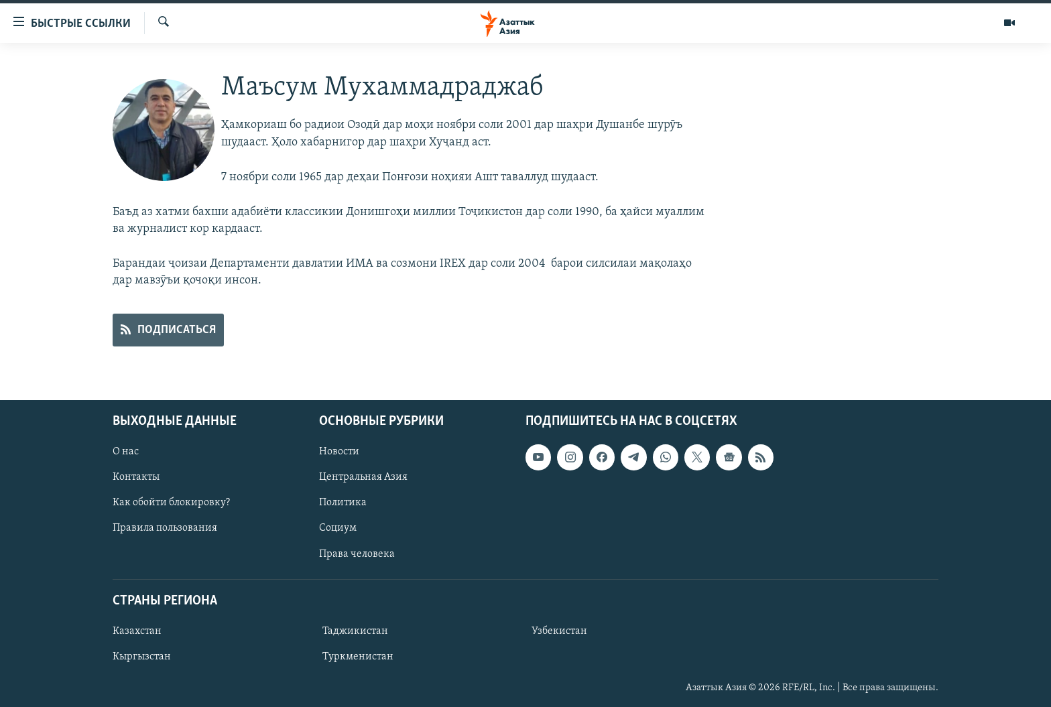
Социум (338, 528)
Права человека (357, 553)
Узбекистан (559, 631)
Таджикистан (355, 631)
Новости (339, 451)
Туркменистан (357, 656)
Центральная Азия (363, 477)
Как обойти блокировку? (171, 502)
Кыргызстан (142, 656)
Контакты (136, 477)
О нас (126, 451)
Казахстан (137, 631)
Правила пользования (165, 528)
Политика (343, 502)
